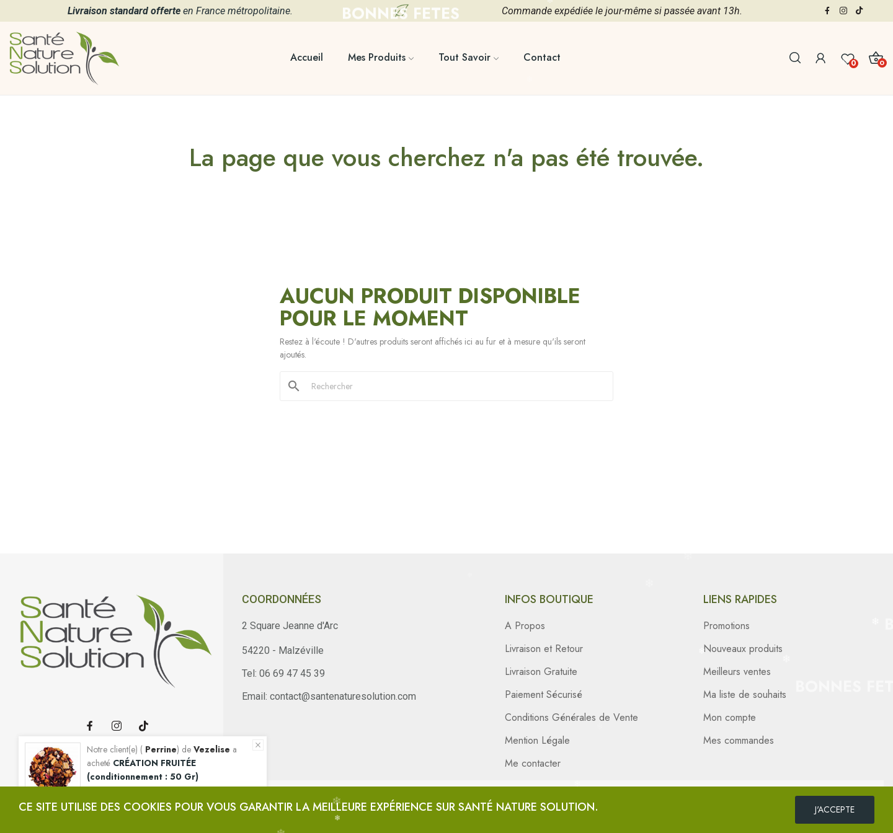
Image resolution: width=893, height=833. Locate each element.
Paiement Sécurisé (543, 694)
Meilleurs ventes (737, 671)
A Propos (525, 626)
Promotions (726, 626)
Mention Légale (537, 740)
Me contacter (533, 763)
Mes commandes (738, 740)
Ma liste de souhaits (744, 694)
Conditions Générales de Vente (571, 717)
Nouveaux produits (743, 648)
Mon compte (729, 717)
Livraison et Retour (544, 648)
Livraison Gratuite (541, 671)
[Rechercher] (453, 386)
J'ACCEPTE (835, 809)
